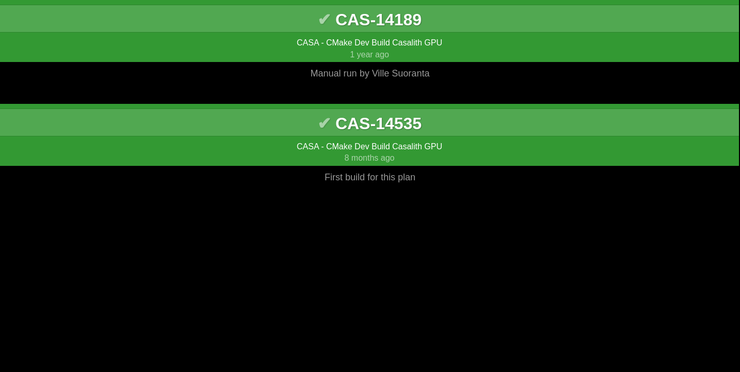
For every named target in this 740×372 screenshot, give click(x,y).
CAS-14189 (378, 19)
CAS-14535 (378, 123)
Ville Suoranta (401, 73)
